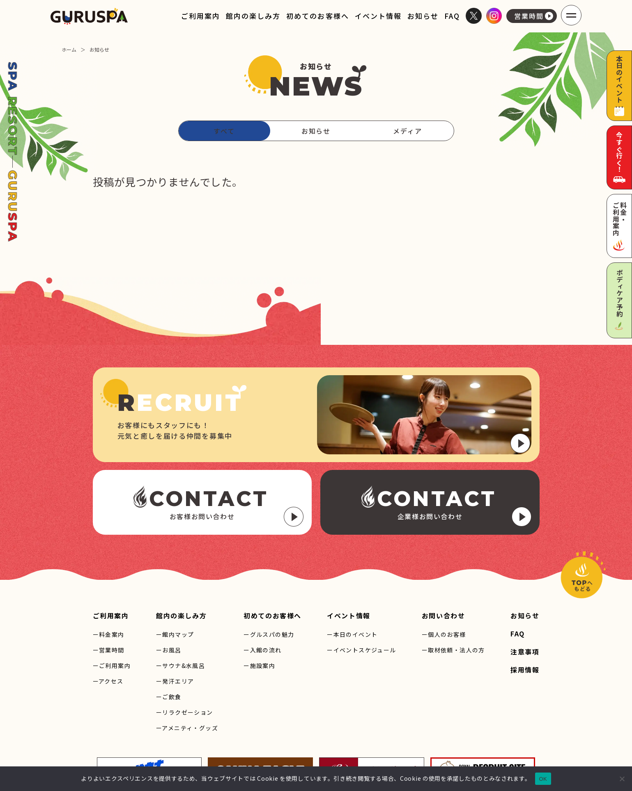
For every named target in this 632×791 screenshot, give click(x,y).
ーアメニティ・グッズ (187, 670)
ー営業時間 (108, 592)
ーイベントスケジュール (361, 592)
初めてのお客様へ (317, 16)
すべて (224, 131)
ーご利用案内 (112, 608)
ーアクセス (108, 623)
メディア (407, 131)
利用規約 (475, 754)
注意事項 (524, 594)
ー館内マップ (175, 576)
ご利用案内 (200, 16)
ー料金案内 (108, 576)
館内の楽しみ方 (253, 16)
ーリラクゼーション (184, 654)
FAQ (452, 16)
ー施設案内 (259, 608)
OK (543, 779)
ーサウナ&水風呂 (180, 608)
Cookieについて (514, 754)
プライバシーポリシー (429, 754)
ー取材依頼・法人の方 (453, 592)
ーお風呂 (169, 592)
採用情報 (524, 612)
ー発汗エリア (175, 623)
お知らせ (423, 16)
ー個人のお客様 (444, 576)
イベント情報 (378, 16)
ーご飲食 (169, 639)
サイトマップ (377, 754)
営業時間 (533, 16)
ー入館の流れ (262, 592)
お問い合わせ (443, 558)
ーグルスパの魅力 (269, 576)
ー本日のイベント (352, 576)
